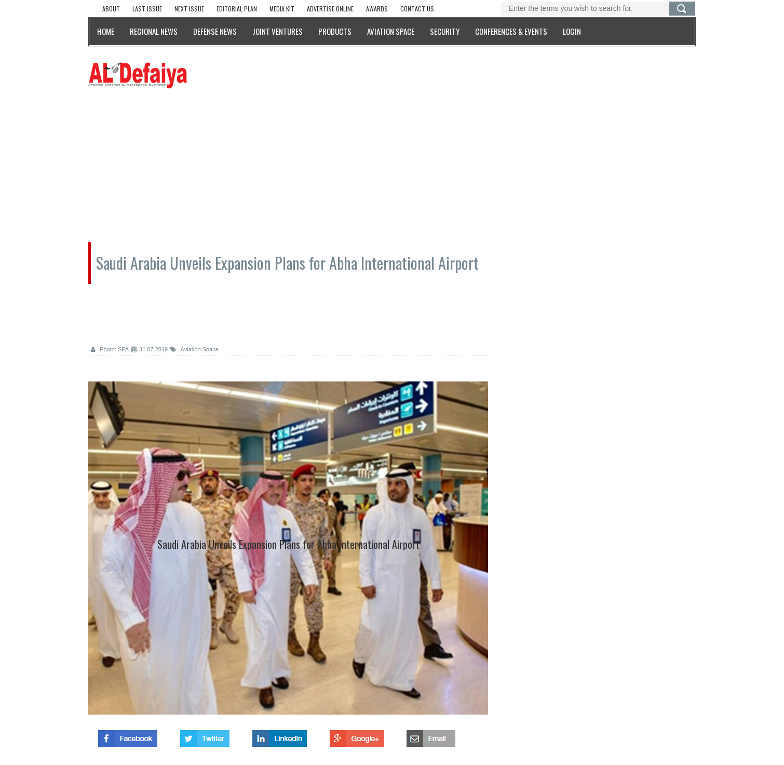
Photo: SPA (110, 349)
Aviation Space (194, 349)
